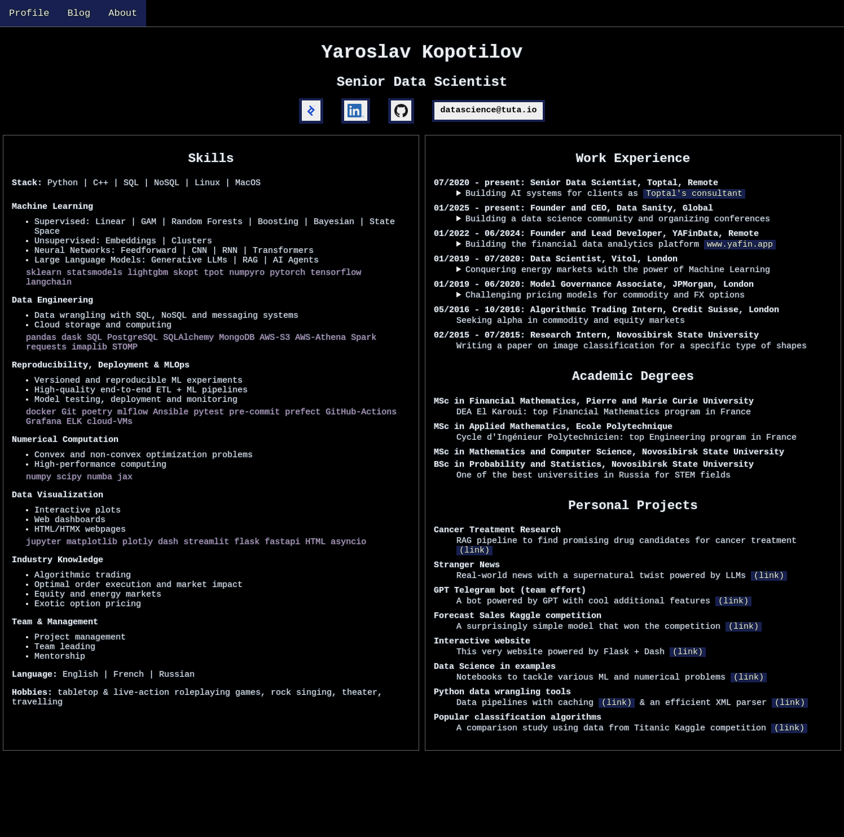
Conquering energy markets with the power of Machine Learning (617, 296)
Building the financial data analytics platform (620, 267)
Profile (29, 14)
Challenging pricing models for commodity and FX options (605, 325)
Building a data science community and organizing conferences (617, 238)
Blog (78, 14)
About (122, 14)
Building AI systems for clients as (605, 210)
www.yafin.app (740, 267)
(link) (474, 609)
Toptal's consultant (694, 210)
